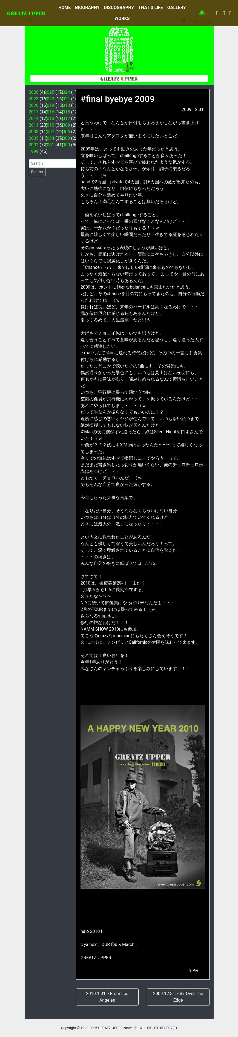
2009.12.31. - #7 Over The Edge (178, 997)
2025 (49, 92)
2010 (49, 125)
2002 (34, 144)
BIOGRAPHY (87, 7)
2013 (49, 118)
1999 (34, 151)
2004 (49, 138)
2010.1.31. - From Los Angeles (107, 997)
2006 (65, 131)
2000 (65, 144)
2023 (34, 98)
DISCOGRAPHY (119, 7)
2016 (49, 112)
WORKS (122, 18)
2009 (65, 125)
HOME (64, 7)
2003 (65, 138)
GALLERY (176, 7)
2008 (34, 131)
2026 (34, 92)
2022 (49, 98)
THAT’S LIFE (150, 7)
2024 (65, 92)
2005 (34, 138)
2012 (65, 118)
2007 (49, 131)
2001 (49, 144)
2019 (49, 105)
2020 (34, 105)
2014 (34, 118)
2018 (65, 105)
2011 (34, 125)
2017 (34, 112)
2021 (65, 98)
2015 (65, 112)
